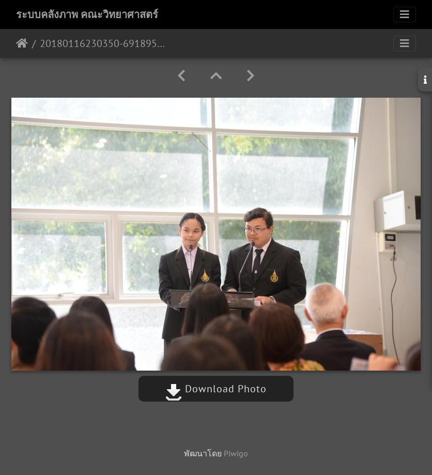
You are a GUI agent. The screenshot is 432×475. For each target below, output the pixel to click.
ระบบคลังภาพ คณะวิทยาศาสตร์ (87, 14)
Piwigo (236, 453)
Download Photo (216, 388)
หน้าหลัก (22, 43)
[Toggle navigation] (404, 14)
